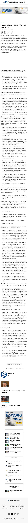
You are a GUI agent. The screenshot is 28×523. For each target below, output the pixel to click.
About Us (4, 505)
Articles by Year (21, 505)
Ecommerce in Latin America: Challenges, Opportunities (11, 406)
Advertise (12, 505)
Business (2, 23)
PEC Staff (10, 30)
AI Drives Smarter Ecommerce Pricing (12, 437)
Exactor (19, 51)
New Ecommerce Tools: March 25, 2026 (13, 444)
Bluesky (16, 514)
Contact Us (5, 506)
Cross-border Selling (5, 402)
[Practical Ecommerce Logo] (14, 2)
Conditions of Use (21, 506)
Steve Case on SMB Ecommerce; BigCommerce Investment (13, 391)
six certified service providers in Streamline (16, 285)
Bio (8, 375)
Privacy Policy (20, 508)
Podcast (11, 508)
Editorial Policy (5, 508)
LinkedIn (10, 514)
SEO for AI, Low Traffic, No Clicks (13, 490)
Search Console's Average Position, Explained (13, 448)
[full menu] (4, 2)
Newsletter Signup (13, 506)
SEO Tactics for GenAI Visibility (12, 441)
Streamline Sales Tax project (16, 139)
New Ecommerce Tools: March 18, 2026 (13, 451)
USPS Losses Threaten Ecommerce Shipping (13, 434)
